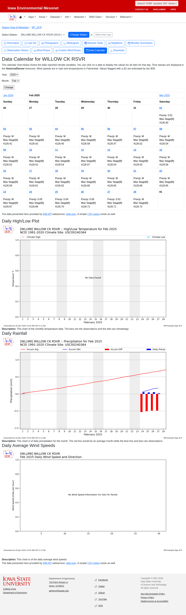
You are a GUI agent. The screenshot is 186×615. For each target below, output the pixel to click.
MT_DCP (37, 27)
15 (160, 150)
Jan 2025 (8, 95)
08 (160, 129)
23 (4, 192)
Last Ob (30, 43)
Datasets (55, 17)
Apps (31, 17)
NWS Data (95, 17)
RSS (99, 606)
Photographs (49, 43)
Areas (42, 17)
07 (134, 129)
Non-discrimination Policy (153, 594)
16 (4, 171)
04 (56, 129)
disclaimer (159, 9)
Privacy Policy (147, 597)
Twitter (100, 587)
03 (30, 129)
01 (160, 108)
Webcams (125, 17)
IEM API (47, 214)
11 (56, 150)
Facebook (101, 580)
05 (82, 129)
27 (108, 192)
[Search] (156, 3)
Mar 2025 (164, 95)
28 (134, 192)
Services (110, 17)
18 (56, 171)
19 (82, 171)
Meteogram (71, 43)
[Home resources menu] (22, 17)
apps (173, 9)
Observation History (16, 50)
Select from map (103, 34)
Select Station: (10, 34)
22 (160, 171)
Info (67, 17)
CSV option (93, 214)
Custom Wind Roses (68, 50)
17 (30, 171)
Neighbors (115, 43)
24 (30, 192)
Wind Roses (42, 50)
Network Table (93, 43)
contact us (141, 9)
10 (30, 150)
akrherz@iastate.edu (59, 591)
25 (56, 192)
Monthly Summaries (140, 43)
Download (117, 50)
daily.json (71, 214)
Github (100, 593)
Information (11, 43)
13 (108, 150)
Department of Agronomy (15, 592)
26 (82, 192)
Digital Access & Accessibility (154, 601)
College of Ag (9, 589)
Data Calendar (95, 50)
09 (4, 150)
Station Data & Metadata (15, 27)
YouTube (101, 599)
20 (108, 171)
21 (134, 171)
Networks (79, 17)
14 (134, 150)
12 (82, 150)
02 (4, 129)
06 (108, 129)
